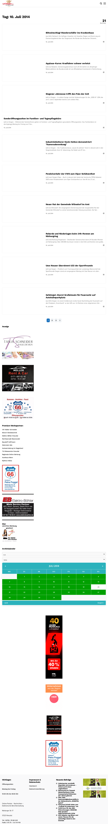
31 (54, 598)
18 (69, 587)
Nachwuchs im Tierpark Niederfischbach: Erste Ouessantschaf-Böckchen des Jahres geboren (67, 793)
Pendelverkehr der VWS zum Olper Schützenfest (70, 174)
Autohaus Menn (7, 457)
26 (83, 592)
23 (39, 592)
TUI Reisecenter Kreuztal (10, 451)
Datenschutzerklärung (36, 789)
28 (9, 598)
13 (98, 582)
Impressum (33, 786)
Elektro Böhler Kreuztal (10, 436)
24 (54, 592)
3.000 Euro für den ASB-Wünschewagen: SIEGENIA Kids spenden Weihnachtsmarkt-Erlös (67, 810)
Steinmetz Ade (7, 445)
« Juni (6, 603)
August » (101, 603)
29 (24, 598)
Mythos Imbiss (7, 460)
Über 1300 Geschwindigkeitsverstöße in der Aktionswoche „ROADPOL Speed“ (68, 800)
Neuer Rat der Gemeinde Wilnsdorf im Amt (67, 204)
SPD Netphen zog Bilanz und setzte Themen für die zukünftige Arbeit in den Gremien (68, 817)
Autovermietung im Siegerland (12, 448)
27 (98, 592)
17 (54, 587)
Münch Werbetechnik (9, 432)
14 (9, 587)
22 (24, 592)
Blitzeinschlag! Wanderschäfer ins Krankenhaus (70, 32)
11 (68, 582)
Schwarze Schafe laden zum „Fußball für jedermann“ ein (68, 805)
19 (83, 587)
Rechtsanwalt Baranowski (11, 439)
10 (54, 582)
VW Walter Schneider (9, 429)
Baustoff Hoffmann (8, 442)
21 (9, 592)
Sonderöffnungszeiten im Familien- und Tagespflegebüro (32, 118)
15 (24, 587)
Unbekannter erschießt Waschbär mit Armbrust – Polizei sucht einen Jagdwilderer (67, 786)
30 (39, 598)
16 (39, 587)
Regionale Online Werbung (11, 454)
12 (83, 582)
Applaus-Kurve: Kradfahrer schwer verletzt (68, 63)
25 (69, 592)
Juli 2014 (54, 565)
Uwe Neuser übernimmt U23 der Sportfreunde (69, 265)
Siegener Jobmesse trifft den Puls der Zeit (67, 94)
